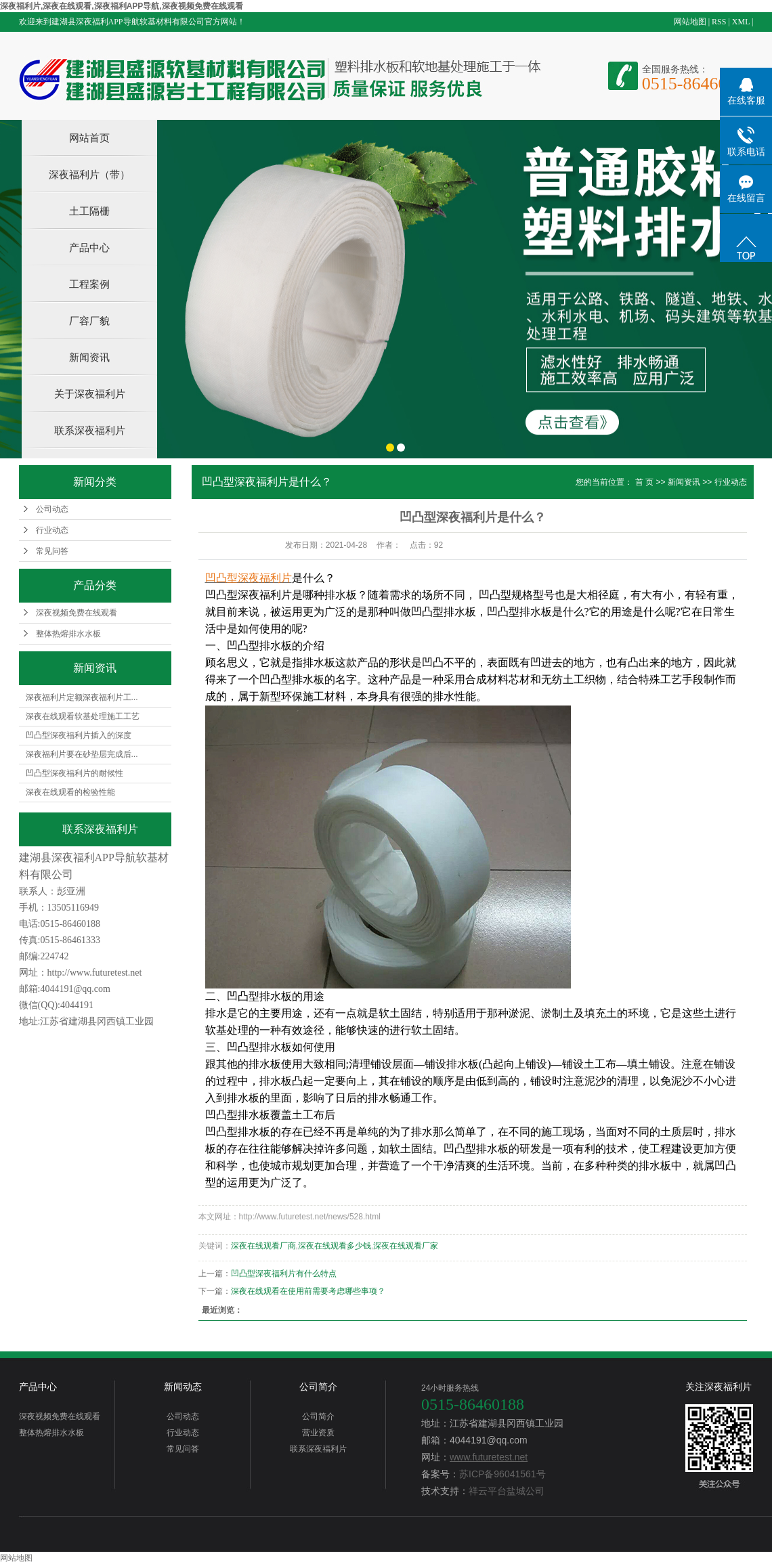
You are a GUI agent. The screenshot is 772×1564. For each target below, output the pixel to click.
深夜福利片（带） (89, 174)
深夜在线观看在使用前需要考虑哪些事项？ (308, 1291)
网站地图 (690, 21)
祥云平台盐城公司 (506, 1490)
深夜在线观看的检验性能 (70, 792)
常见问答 (52, 551)
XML (741, 21)
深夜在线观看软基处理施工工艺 (83, 716)
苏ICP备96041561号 (502, 1474)
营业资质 (318, 1432)
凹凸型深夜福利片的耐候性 (74, 773)
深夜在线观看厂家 (405, 1246)
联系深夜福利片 (89, 430)
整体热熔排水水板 (68, 633)
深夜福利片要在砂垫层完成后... (82, 754)
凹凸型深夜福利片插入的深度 (78, 735)
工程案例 (89, 284)
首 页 (644, 482)
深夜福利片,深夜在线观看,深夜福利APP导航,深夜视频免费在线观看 (121, 6)
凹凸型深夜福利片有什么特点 (284, 1273)
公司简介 (318, 1386)
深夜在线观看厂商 (263, 1246)
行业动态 (52, 530)
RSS (719, 21)
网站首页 (89, 138)
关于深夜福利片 (89, 393)
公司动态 (52, 509)
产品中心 (89, 247)
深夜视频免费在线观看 (76, 612)
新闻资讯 (89, 357)
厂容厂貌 (89, 320)
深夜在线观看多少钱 (334, 1246)
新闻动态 (183, 1386)
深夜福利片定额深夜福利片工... (82, 697)
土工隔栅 (89, 211)
